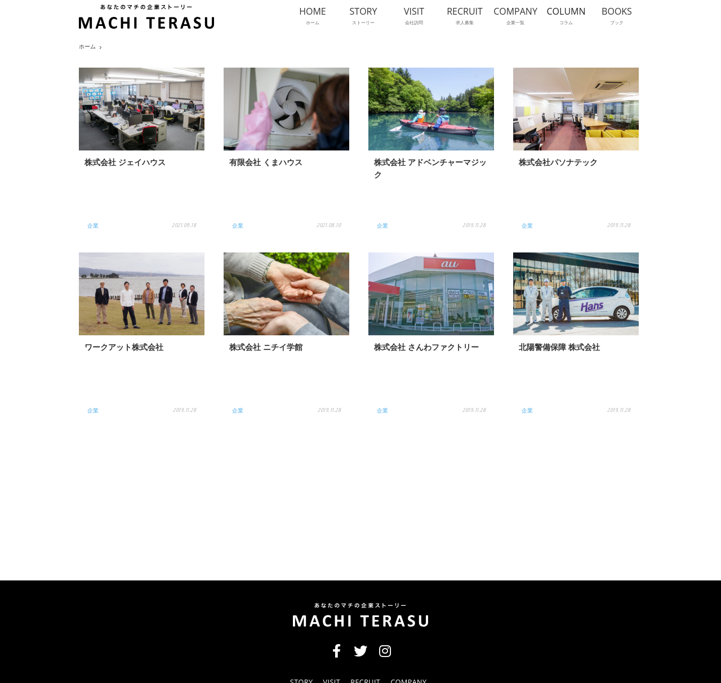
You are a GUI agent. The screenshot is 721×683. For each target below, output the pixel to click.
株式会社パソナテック (558, 163)
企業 (93, 225)
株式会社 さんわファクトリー (426, 348)
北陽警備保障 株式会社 (559, 348)
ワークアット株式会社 (123, 348)
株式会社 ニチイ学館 (265, 348)
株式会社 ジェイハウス (125, 163)
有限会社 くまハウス (265, 163)
